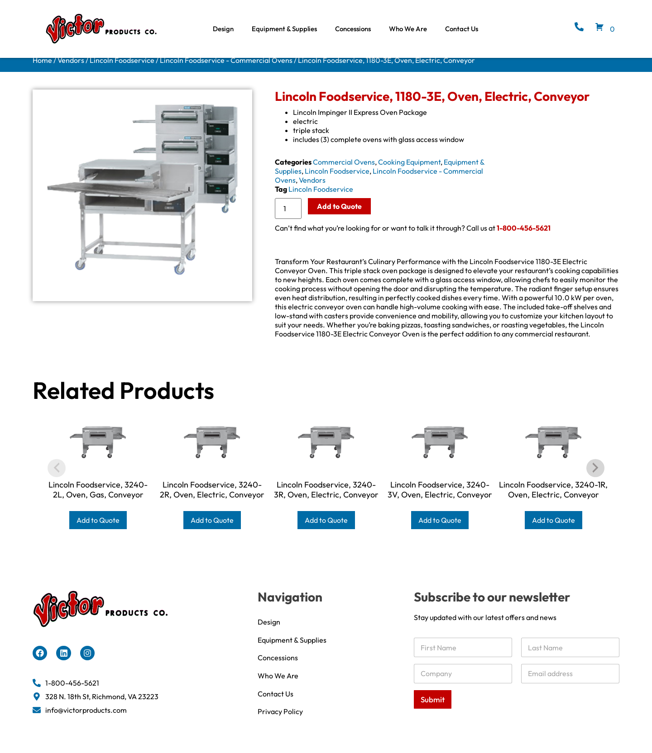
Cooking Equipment (409, 170)
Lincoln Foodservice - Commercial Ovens (226, 68)
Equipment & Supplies (284, 28)
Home (42, 68)
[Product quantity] (288, 216)
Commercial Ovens (344, 170)
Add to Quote (339, 214)
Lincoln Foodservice (122, 68)
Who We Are (408, 28)
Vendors (71, 68)
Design (223, 28)
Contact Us (461, 28)
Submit (433, 707)
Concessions (353, 28)
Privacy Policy (280, 725)
